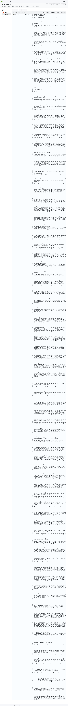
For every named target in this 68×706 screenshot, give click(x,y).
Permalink (47, 12)
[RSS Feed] (47, 4)
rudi (4, 4)
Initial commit (16, 14)
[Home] (2, 1)
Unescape (62, 12)
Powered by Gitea (4, 704)
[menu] (59, 705)
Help (10, 1)
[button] (20, 10)
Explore (6, 1)
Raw (43, 12)
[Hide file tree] (3, 10)
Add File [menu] (25, 9)
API (66, 704)
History (58, 12)
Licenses (63, 704)
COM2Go (8, 4)
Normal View (53, 12)
